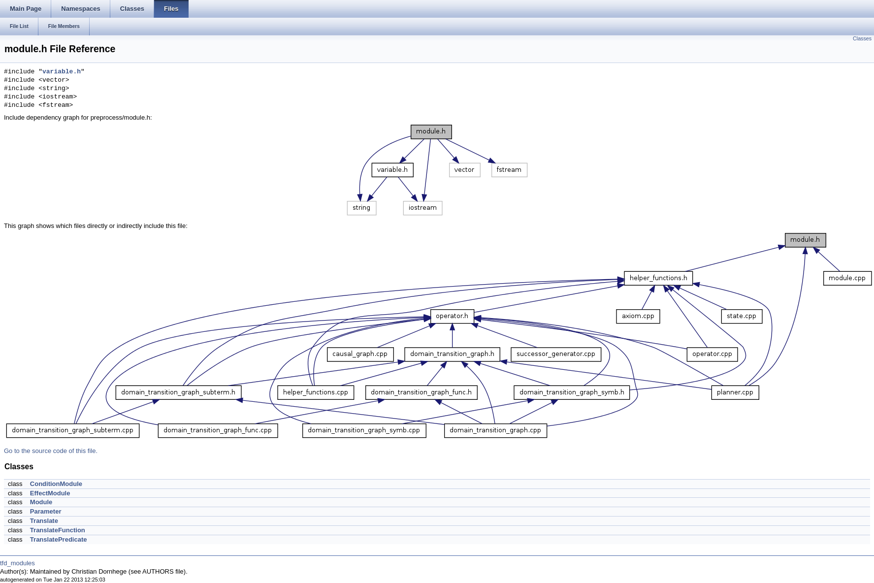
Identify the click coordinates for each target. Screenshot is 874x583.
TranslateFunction (57, 530)
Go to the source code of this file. (50, 450)
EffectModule (50, 493)
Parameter (46, 511)
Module (41, 502)
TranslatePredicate (58, 539)
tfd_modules (17, 563)
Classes (862, 38)
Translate (44, 520)
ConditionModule (56, 483)
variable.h (61, 71)
